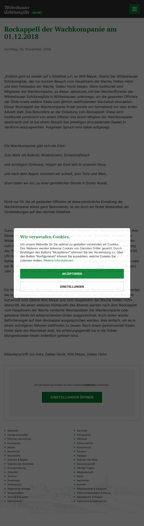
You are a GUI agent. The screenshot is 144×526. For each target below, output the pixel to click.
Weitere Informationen (58, 260)
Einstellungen (72, 286)
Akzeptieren (72, 273)
